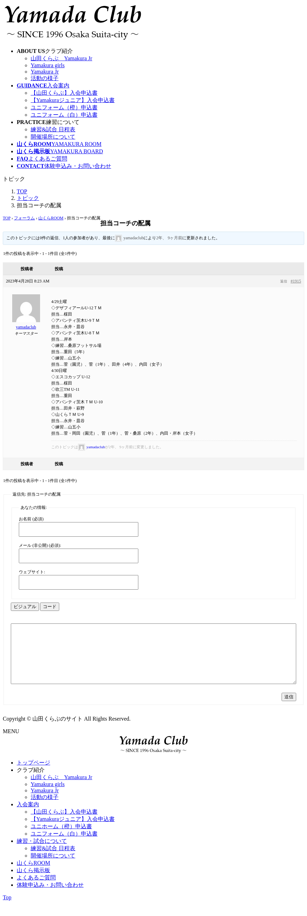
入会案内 (28, 817)
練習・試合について (42, 853)
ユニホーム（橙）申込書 (61, 839)
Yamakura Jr (45, 72)
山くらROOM (50, 218)
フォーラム (24, 218)
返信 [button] (283, 281)
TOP (6, 218)
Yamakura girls (47, 65)
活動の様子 (45, 78)
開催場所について (53, 137)
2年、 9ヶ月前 (169, 237)
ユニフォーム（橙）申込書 (64, 107)
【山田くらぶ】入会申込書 (64, 93)
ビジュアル (25, 606)
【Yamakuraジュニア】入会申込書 (73, 100)
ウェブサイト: (32, 571)
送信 (288, 709)
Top (7, 910)
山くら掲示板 (33, 883)
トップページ (33, 775)
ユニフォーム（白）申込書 (64, 115)
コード (49, 606)
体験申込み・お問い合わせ (50, 897)
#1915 (296, 281)
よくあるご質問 (36, 890)
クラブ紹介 (31, 782)
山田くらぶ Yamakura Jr (61, 58)
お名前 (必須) (31, 519)
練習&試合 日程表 (53, 129)
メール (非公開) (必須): (40, 545)
